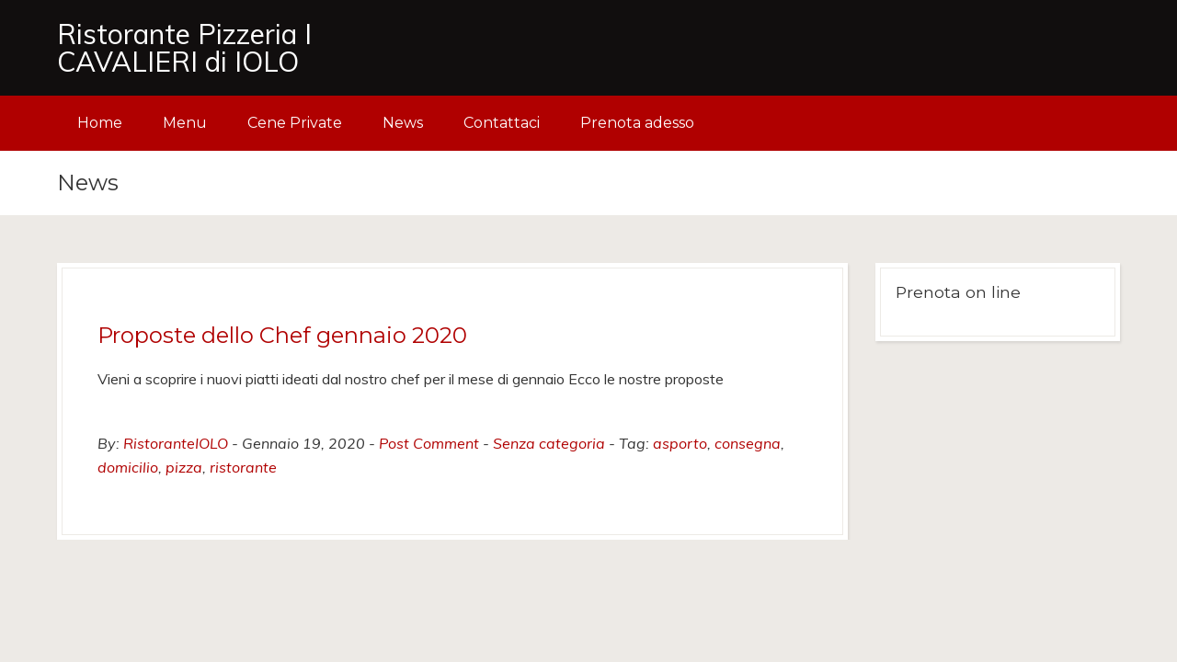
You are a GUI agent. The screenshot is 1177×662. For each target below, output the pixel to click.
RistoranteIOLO (175, 443)
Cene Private (294, 122)
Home (99, 122)
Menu (185, 122)
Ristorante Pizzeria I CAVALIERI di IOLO (184, 47)
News (403, 122)
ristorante (243, 467)
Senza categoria (549, 443)
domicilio (127, 467)
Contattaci (501, 122)
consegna (747, 443)
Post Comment (429, 443)
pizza (184, 467)
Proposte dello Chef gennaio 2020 (282, 335)
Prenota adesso (637, 122)
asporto (680, 443)
